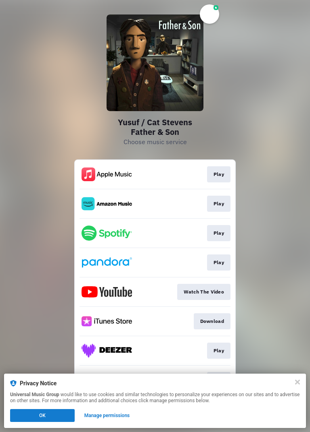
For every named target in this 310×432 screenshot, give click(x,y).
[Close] (297, 382)
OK (42, 415)
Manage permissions (107, 415)
